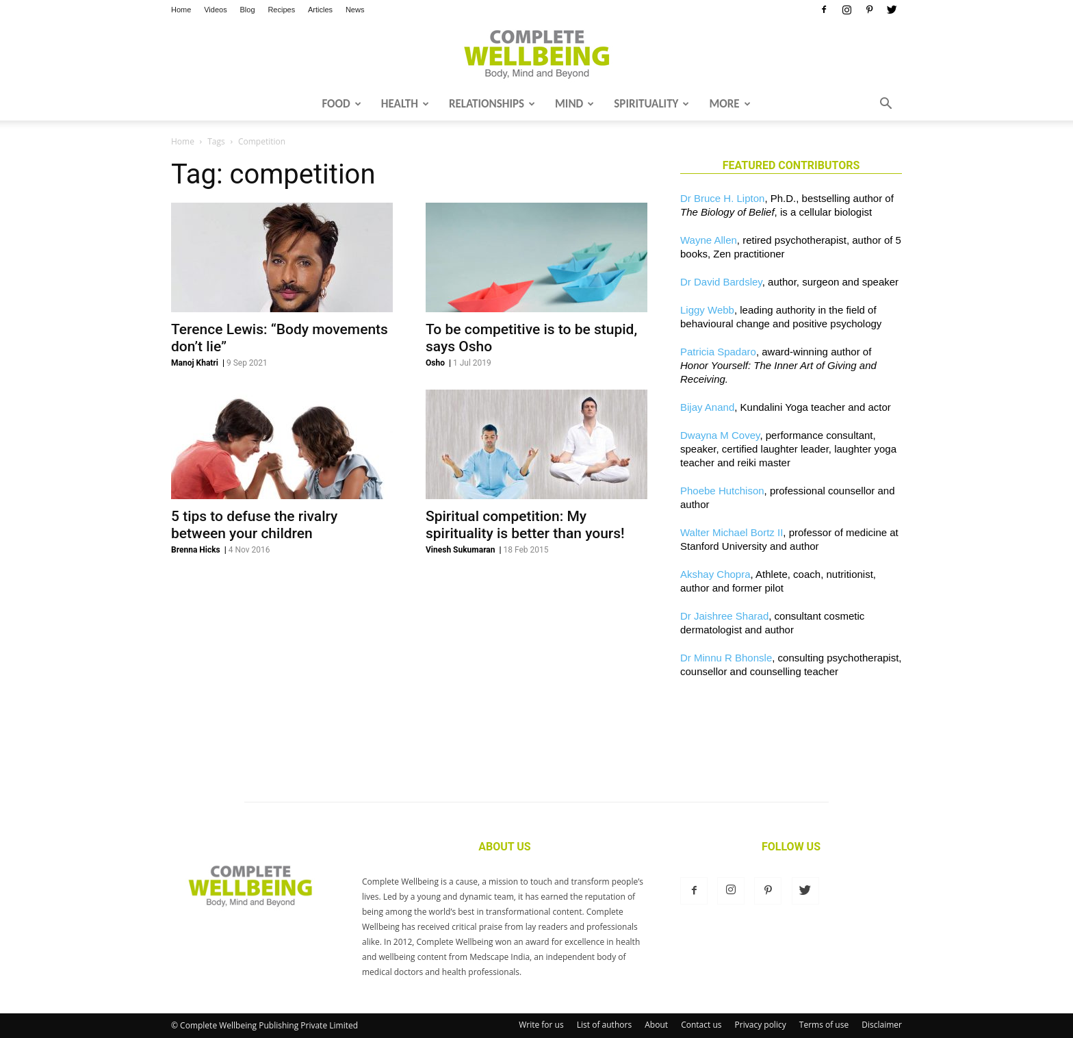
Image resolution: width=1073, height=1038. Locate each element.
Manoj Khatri (194, 363)
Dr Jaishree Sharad (724, 616)
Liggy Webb (707, 310)
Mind (574, 104)
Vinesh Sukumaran (460, 550)
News (355, 9)
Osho (435, 363)
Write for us (541, 1024)
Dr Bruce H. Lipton (722, 198)
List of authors (604, 1024)
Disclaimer (882, 1024)
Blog (247, 9)
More (729, 104)
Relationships (492, 104)
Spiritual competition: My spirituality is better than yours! (525, 525)
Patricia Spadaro (718, 351)
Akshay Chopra (715, 574)
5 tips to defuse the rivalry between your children (254, 525)
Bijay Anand (707, 407)
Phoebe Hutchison (722, 490)
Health (405, 104)
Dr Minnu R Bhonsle (726, 657)
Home (181, 9)
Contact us (701, 1024)
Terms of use (824, 1024)
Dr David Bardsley (721, 282)
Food (341, 104)
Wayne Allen (708, 240)
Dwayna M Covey (720, 435)
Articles (320, 9)
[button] (885, 105)
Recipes (281, 9)
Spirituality (651, 104)
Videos (215, 9)
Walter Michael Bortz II (731, 532)
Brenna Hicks (195, 550)
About (656, 1024)
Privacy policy (760, 1024)
